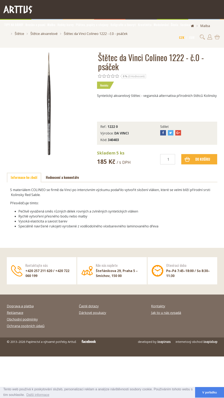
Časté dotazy (89, 306)
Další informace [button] (37, 395)
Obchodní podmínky (22, 319)
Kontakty (158, 306)
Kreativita (145, 24)
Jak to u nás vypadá (166, 312)
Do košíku (197, 159)
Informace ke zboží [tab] (24, 177)
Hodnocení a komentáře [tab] (62, 177)
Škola (174, 24)
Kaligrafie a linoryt (123, 24)
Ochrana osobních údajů (26, 326)
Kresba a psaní (35, 24)
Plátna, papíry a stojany (92, 24)
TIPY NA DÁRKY (13, 24)
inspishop (210, 342)
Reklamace (15, 312)
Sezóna (185, 24)
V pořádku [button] (209, 392)
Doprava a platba (20, 306)
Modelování (161, 24)
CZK (181, 37)
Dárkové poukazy (92, 312)
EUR (191, 37)
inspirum (164, 342)
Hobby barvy (65, 24)
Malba (51, 24)
